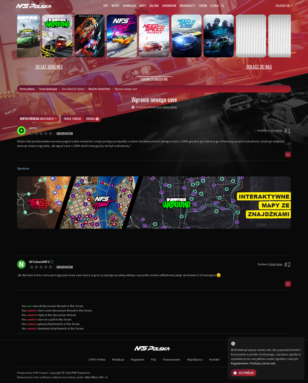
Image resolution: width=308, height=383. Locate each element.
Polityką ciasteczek (262, 363)
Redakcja (118, 359)
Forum (203, 5)
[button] (37, 202)
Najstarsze (37, 118)
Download (129, 5)
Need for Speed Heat (99, 89)
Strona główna (27, 89)
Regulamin (137, 359)
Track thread (72, 118)
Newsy (115, 5)
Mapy (142, 5)
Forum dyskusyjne (48, 89)
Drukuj (92, 118)
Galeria (154, 5)
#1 (287, 130)
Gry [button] (105, 5)
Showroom (169, 5)
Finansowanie (171, 359)
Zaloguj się (282, 5)
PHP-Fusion (79, 373)
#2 (287, 264)
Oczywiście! (244, 372)
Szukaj (217, 5)
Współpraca (195, 359)
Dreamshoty (187, 5)
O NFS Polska (97, 359)
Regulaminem (239, 363)
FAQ (153, 359)
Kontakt (214, 359)
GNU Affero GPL (94, 377)
